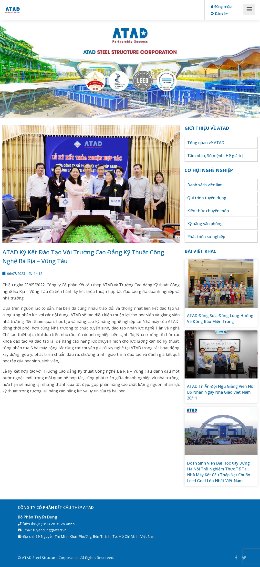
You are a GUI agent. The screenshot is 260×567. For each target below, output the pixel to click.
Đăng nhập (221, 6)
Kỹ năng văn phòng (205, 223)
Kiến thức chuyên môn (208, 210)
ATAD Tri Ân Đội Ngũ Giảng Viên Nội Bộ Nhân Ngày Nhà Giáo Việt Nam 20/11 (220, 392)
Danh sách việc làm (205, 185)
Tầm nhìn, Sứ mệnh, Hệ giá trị (215, 155)
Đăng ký (219, 13)
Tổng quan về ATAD (205, 142)
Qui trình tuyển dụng (206, 197)
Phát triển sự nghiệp (206, 236)
